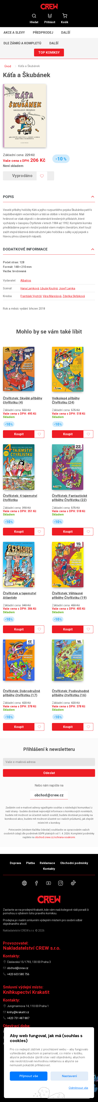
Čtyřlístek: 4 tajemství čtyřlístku (20, 490)
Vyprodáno (25, 175)
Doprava (15, 863)
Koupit (18, 430)
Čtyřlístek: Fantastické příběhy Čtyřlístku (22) (69, 490)
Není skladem (13, 166)
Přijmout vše (28, 1076)
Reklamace (47, 863)
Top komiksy (49, 52)
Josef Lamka (67, 288)
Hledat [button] (34, 18)
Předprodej (43, 32)
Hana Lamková (29, 288)
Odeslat (49, 758)
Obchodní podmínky (74, 863)
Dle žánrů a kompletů (22, 43)
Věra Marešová (52, 296)
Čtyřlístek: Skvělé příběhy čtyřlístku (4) (22, 396)
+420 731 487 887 (18, 1018)
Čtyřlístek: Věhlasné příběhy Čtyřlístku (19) (69, 584)
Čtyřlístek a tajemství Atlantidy (19, 584)
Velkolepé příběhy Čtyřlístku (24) (66, 396)
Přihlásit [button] (49, 18)
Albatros (25, 280)
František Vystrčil (31, 296)
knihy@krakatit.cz (18, 1012)
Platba (30, 863)
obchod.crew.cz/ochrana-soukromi (55, 822)
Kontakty (49, 869)
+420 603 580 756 (18, 974)
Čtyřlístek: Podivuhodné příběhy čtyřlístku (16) (70, 678)
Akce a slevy (14, 32)
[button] (67, 32)
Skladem (9, 413)
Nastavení (69, 1076)
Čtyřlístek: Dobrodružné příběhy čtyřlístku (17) (21, 678)
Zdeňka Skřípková (74, 296)
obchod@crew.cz (49, 780)
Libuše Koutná (49, 288)
